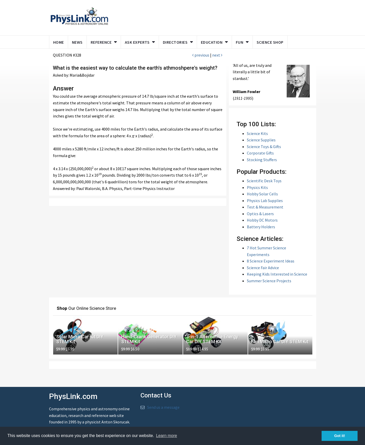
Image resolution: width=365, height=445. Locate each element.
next (217, 55)
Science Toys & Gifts (264, 146)
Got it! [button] (339, 436)
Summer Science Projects (269, 280)
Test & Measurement (265, 207)
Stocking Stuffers (262, 159)
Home (58, 42)
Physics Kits (257, 187)
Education (212, 42)
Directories (175, 42)
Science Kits (257, 133)
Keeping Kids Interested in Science (277, 274)
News (77, 42)
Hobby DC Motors (262, 220)
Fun (240, 42)
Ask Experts (137, 42)
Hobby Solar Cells (262, 193)
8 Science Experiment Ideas (270, 261)
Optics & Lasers (260, 213)
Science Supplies (261, 139)
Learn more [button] (166, 435)
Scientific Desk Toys (264, 180)
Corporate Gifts (260, 153)
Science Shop (270, 42)
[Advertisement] (211, 16)
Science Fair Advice (263, 267)
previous (200, 55)
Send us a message (163, 407)
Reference (101, 42)
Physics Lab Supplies (265, 200)
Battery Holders (261, 226)
